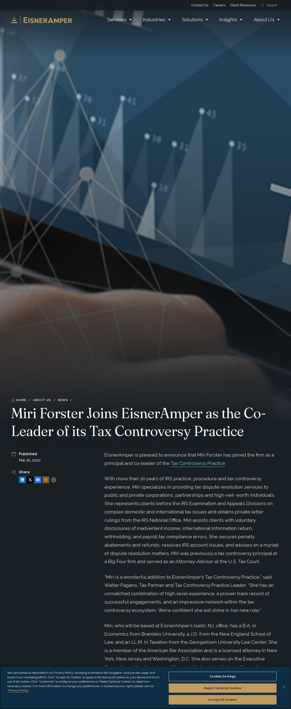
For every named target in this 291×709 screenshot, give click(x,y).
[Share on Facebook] (38, 479)
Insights (228, 19)
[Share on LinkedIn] (22, 479)
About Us (264, 19)
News (63, 400)
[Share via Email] (45, 479)
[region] (145, 687)
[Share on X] (30, 479)
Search (269, 5)
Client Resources (243, 5)
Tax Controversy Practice (198, 463)
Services (116, 19)
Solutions (192, 19)
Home (18, 400)
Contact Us (199, 5)
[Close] (284, 687)
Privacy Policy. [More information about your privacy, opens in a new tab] (18, 690)
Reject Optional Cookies (222, 688)
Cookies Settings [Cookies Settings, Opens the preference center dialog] (223, 676)
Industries (154, 19)
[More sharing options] (53, 479)
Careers (219, 5)
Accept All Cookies (222, 699)
